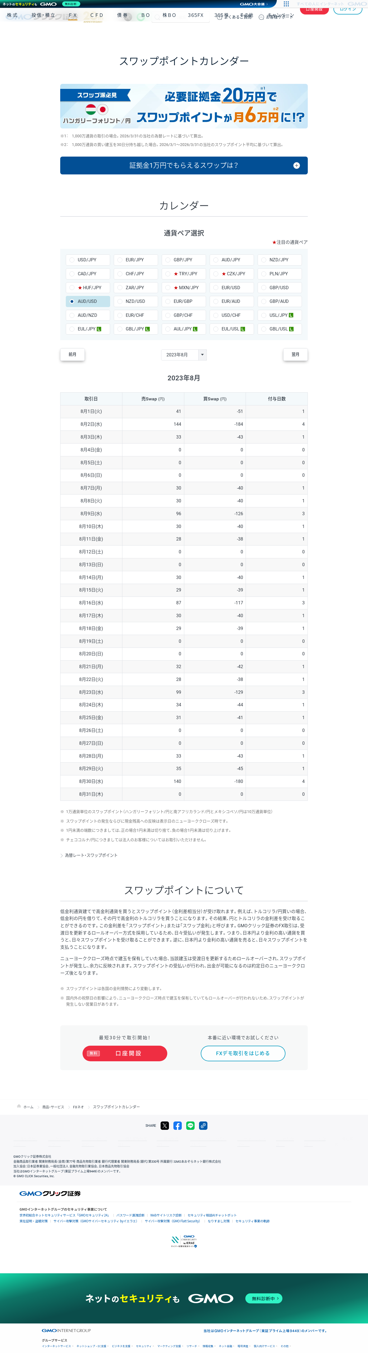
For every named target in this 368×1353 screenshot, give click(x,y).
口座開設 (314, 17)
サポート (279, 17)
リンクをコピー (203, 1125)
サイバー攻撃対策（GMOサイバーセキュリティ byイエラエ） (88, 1215)
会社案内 (301, 1139)
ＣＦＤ (97, 33)
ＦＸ (73, 33)
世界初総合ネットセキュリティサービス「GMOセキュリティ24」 (60, 1210)
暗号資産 (243, 1340)
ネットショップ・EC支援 (91, 1340)
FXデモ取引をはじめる (243, 1053)
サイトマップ (53, 1139)
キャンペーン (280, 33)
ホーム (28, 1107)
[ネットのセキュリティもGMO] (42, 4)
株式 (13, 33)
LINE (141, 17)
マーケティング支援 (169, 1340)
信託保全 (254, 1139)
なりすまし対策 (200, 1215)
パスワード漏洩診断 (119, 1210)
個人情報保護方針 (117, 1139)
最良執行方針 (149, 1139)
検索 (157, 17)
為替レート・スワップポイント (96, 855)
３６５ (222, 33)
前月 (76, 354)
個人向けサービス (264, 1340)
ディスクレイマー (225, 1139)
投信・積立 (44, 33)
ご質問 (237, 17)
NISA (355, 33)
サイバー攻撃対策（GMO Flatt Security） (159, 1215)
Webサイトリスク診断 (152, 1210)
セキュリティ (144, 1340)
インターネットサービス (56, 1340)
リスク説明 (277, 1139)
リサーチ (192, 1340)
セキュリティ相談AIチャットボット (194, 1209)
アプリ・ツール (320, 33)
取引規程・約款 (24, 1139)
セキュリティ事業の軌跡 (231, 1215)
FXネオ (81, 1107)
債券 (123, 33)
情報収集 (208, 1340)
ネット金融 (225, 1340)
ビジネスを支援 (121, 1340)
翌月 (291, 354)
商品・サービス (55, 1107)
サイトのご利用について (185, 1139)
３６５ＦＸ (195, 33)
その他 (246, 33)
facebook (177, 1125)
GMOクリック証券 (54, 17)
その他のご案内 (83, 1139)
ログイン (348, 17)
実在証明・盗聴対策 (32, 1215)
